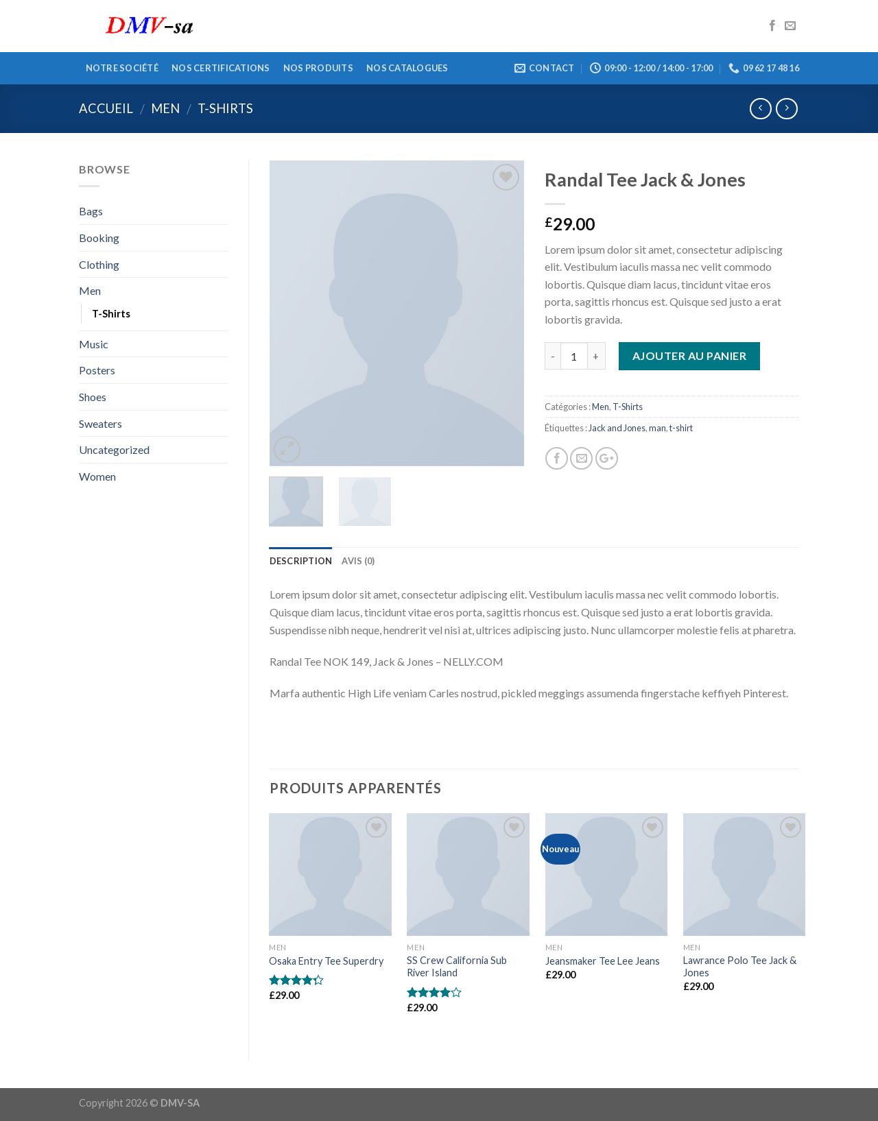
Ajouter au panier (689, 355)
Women (97, 476)
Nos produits (318, 67)
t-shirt (681, 427)
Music (93, 343)
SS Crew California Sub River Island (457, 966)
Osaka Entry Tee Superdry (326, 961)
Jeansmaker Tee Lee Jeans (602, 961)
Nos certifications (220, 67)
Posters (97, 369)
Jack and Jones (617, 427)
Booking (99, 237)
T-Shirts (225, 108)
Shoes (92, 396)
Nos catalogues (407, 67)
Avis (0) (358, 560)
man (657, 427)
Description (301, 560)
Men (165, 108)
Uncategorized (114, 449)
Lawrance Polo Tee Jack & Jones (739, 966)
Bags (91, 210)
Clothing (99, 264)
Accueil (106, 108)
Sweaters (100, 423)
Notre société (122, 67)
